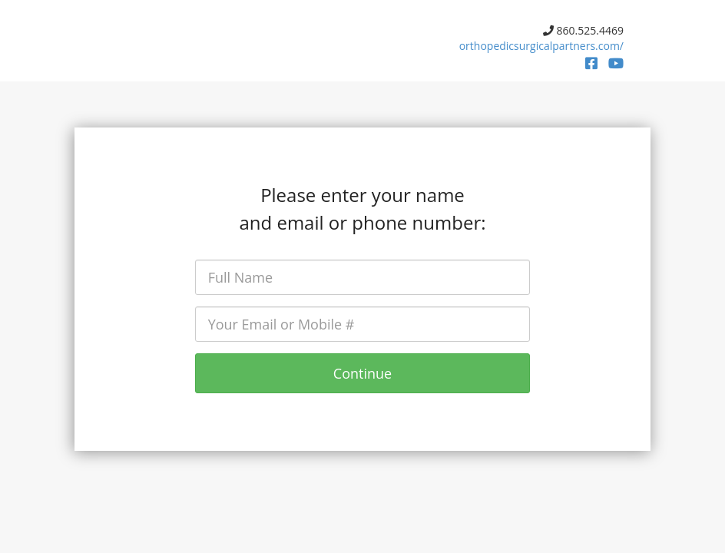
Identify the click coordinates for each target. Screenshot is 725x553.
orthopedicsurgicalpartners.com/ (541, 45)
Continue (362, 373)
